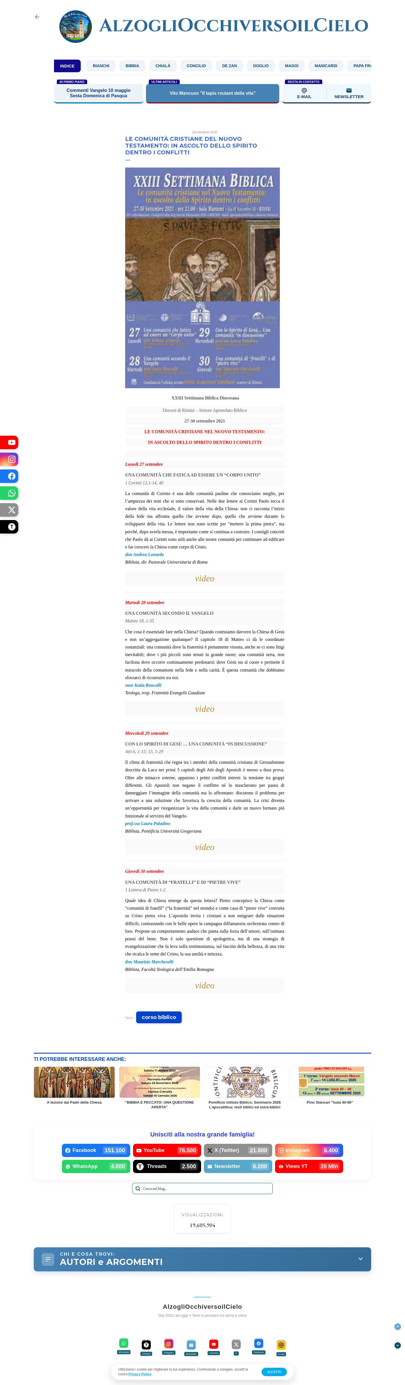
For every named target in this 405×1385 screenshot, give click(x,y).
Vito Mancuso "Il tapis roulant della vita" (213, 93)
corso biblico (159, 1017)
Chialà (174, 66)
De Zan (241, 66)
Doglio (272, 66)
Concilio (207, 66)
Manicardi (337, 66)
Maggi (303, 66)
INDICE (67, 66)
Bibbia (144, 66)
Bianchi (113, 66)
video (204, 578)
